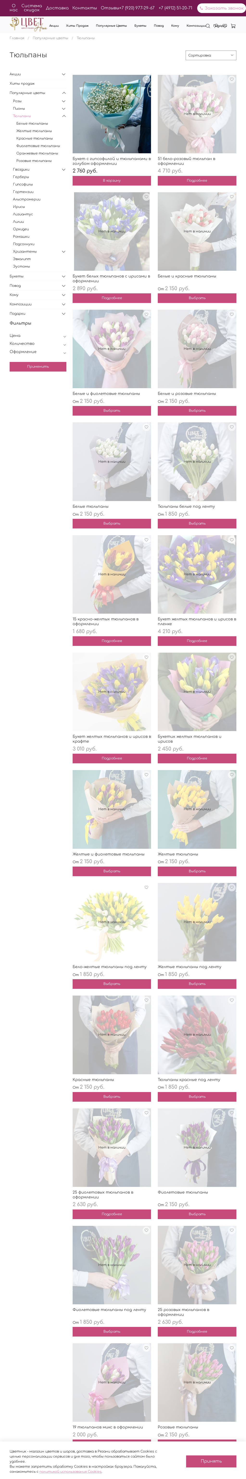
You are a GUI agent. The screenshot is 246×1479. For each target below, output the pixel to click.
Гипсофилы (23, 184)
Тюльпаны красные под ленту (189, 1080)
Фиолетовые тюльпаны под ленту (109, 1310)
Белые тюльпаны (90, 506)
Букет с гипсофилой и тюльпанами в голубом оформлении (112, 161)
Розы (17, 101)
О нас (14, 8)
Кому (175, 25)
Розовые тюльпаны (178, 1427)
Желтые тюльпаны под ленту (189, 967)
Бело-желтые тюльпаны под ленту (110, 967)
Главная (17, 38)
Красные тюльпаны (93, 1080)
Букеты (140, 25)
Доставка (57, 8)
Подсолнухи (23, 244)
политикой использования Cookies (70, 1471)
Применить (38, 366)
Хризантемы (25, 251)
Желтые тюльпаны (178, 854)
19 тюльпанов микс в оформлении (108, 1427)
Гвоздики (21, 169)
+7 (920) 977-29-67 (137, 8)
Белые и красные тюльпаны (187, 276)
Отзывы (110, 8)
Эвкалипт (22, 259)
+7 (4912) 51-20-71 (175, 8)
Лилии (18, 222)
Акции (54, 25)
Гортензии (23, 192)
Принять (211, 1461)
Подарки (220, 25)
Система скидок (31, 8)
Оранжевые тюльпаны (37, 153)
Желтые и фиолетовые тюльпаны (109, 854)
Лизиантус (23, 214)
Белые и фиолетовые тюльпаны (106, 394)
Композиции (196, 25)
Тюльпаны (22, 116)
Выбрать (197, 298)
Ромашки (21, 236)
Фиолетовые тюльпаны (183, 1192)
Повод (159, 25)
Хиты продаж (77, 25)
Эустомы (21, 266)
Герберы (21, 177)
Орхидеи (21, 229)
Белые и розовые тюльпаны (187, 394)
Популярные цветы (111, 25)
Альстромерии (26, 199)
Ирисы (19, 207)
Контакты (84, 8)
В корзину (112, 180)
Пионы (19, 108)
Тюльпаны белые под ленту (186, 506)
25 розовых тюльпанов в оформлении (183, 1312)
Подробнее (197, 180)
